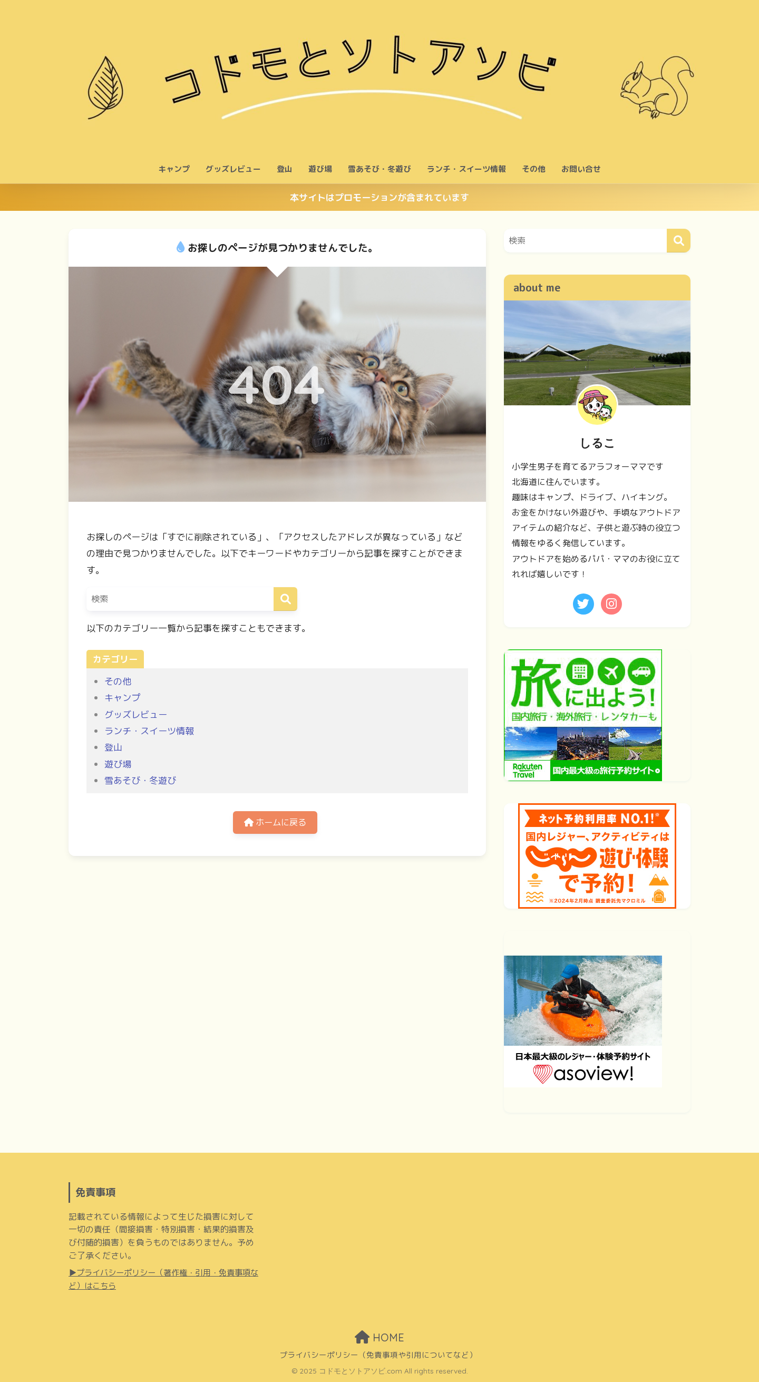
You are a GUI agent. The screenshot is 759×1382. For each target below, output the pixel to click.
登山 (285, 168)
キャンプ (174, 168)
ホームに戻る (275, 823)
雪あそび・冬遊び (379, 168)
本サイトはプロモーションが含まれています (379, 197)
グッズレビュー (233, 168)
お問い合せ (581, 168)
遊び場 (320, 168)
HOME (379, 1337)
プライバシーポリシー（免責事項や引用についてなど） (378, 1354)
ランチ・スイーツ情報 (466, 168)
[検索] (285, 599)
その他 (534, 168)
